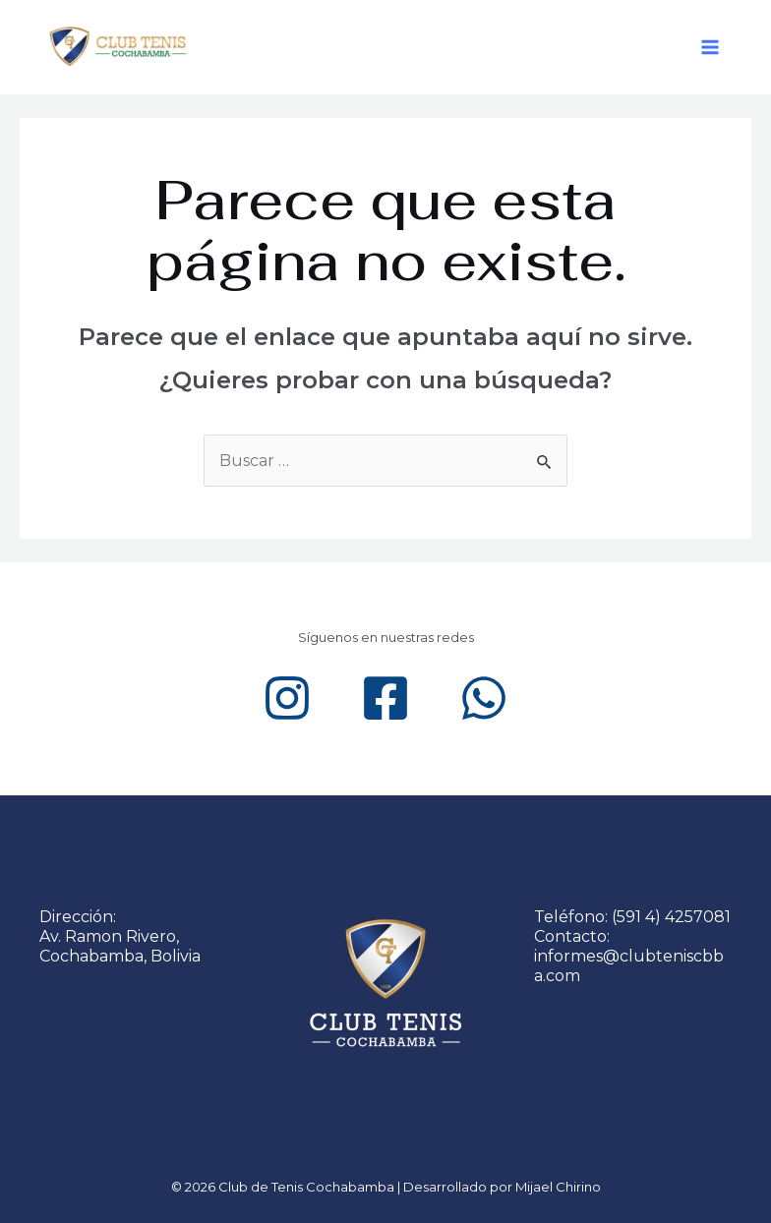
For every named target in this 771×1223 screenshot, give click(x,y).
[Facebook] (385, 698)
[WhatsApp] (483, 698)
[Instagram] (287, 698)
